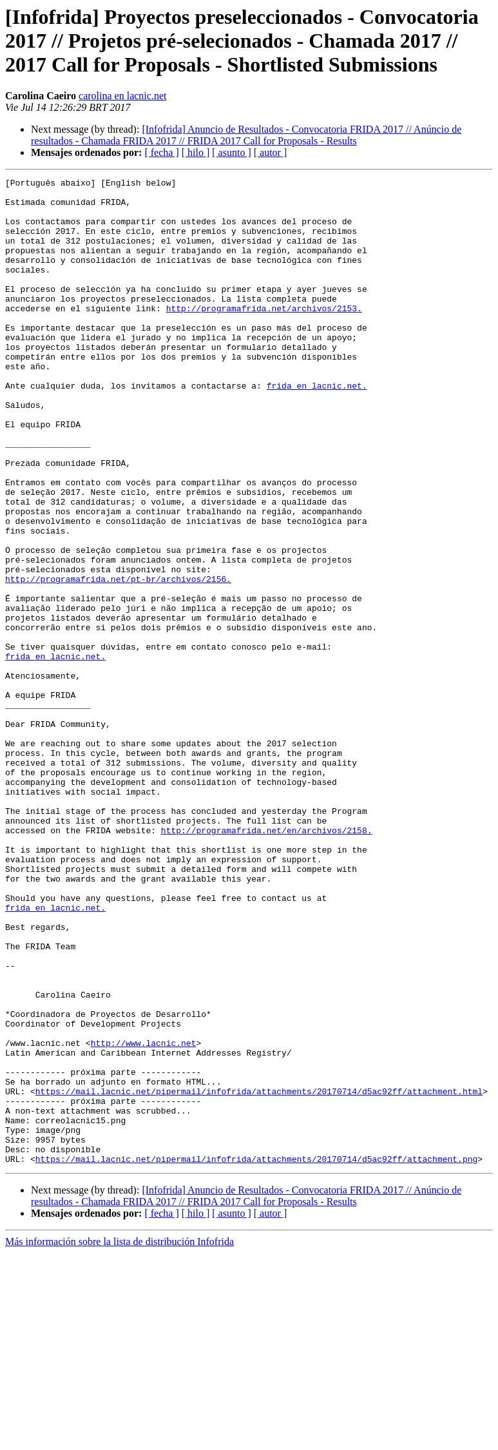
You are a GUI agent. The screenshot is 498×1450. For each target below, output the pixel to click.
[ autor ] (270, 152)
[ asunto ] (231, 152)
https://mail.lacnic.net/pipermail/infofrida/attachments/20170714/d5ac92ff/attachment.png (256, 1356)
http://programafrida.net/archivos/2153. (264, 335)
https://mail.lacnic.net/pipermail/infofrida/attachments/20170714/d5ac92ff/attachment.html (259, 1275)
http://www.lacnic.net (143, 1217)
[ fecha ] (161, 152)
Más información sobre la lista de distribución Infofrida (119, 1438)
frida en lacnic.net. (317, 428)
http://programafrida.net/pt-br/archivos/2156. (118, 660)
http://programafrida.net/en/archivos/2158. (266, 961)
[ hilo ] (196, 152)
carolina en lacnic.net (122, 95)
